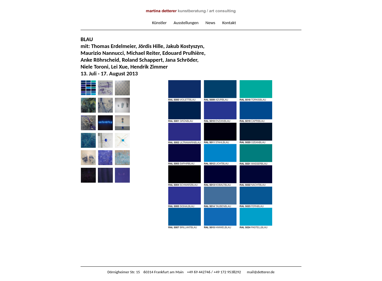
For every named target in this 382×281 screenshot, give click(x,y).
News (210, 22)
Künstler (159, 22)
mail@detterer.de (261, 272)
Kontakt (229, 22)
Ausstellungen (186, 22)
